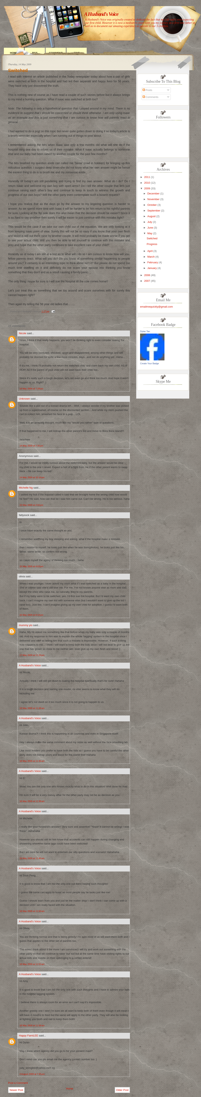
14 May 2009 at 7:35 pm (31, 445)
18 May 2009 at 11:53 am (31, 964)
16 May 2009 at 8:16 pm (31, 615)
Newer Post (16, 1090)
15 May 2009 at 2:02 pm (31, 505)
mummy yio (25, 625)
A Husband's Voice (101, 14)
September (153, 210)
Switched (18, 70)
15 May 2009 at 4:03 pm (31, 566)
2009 (147, 188)
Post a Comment (18, 1082)
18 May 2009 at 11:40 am (31, 858)
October (152, 204)
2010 (147, 182)
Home (69, 1088)
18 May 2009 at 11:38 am (31, 801)
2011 (147, 177)
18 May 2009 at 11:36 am (31, 761)
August (151, 216)
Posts (147, 90)
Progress (152, 244)
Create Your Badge (149, 363)
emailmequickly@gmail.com (156, 306)
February (152, 262)
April (150, 251)
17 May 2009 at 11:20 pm (31, 655)
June (150, 227)
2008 (147, 275)
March (151, 256)
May (149, 233)
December (153, 193)
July (149, 221)
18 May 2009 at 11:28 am (31, 708)
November (153, 199)
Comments (150, 97)
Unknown (24, 398)
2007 (147, 280)
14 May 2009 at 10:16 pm (31, 477)
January (152, 268)
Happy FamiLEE (28, 1035)
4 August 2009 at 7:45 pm (32, 1074)
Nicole (22, 333)
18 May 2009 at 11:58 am (31, 1025)
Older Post (122, 1090)
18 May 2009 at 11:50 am (31, 911)
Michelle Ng (26, 487)
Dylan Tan (145, 331)
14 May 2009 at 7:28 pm (31, 388)
